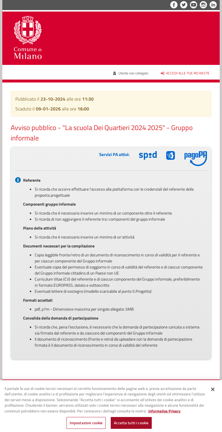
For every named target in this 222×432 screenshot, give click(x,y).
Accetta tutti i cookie (131, 424)
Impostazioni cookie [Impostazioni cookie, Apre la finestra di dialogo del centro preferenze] (86, 424)
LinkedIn (213, 4)
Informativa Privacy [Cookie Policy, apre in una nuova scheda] (164, 413)
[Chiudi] (212, 391)
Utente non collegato (130, 73)
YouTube (193, 4)
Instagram (203, 4)
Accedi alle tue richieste (185, 73)
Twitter (183, 4)
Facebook (173, 4)
